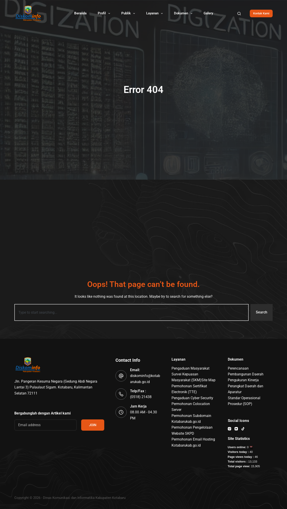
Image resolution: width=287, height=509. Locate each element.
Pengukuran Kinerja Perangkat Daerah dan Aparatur (245, 386)
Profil (105, 13)
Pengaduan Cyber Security (192, 398)
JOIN (92, 425)
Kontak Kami (261, 13)
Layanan (155, 13)
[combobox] (131, 312)
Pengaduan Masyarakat (190, 368)
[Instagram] (229, 428)
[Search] (239, 13)
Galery (208, 13)
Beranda (80, 13)
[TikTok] (243, 428)
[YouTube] (236, 428)
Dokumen (184, 13)
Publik (129, 13)
